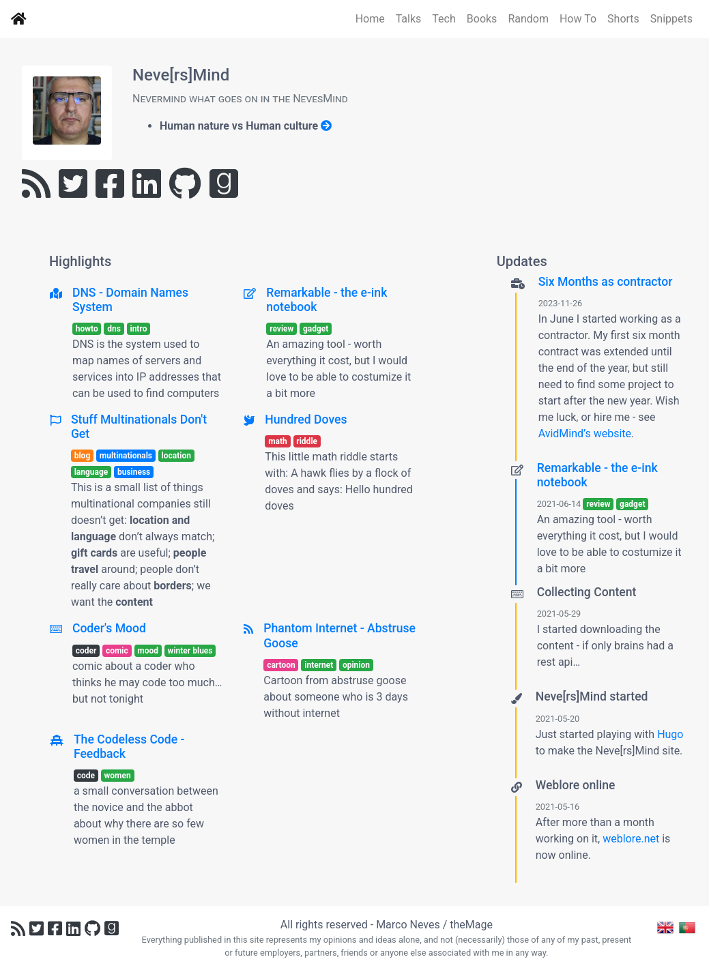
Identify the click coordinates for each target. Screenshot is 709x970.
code (86, 775)
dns (114, 329)
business (133, 472)
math (277, 441)
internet (318, 665)
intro (138, 329)
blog (82, 455)
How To (578, 18)
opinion (356, 665)
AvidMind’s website (584, 433)
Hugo (670, 734)
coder (86, 651)
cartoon (281, 665)
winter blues (190, 651)
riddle (306, 441)
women (117, 775)
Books (482, 18)
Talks (409, 18)
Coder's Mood (109, 628)
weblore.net (631, 838)
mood (147, 651)
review (281, 329)
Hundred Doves (306, 419)
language (91, 472)
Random (528, 18)
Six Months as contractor (605, 282)
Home (370, 18)
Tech (443, 18)
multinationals (126, 455)
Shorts (623, 18)
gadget (315, 329)
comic (117, 651)
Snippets (671, 18)
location (176, 455)
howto (87, 329)
